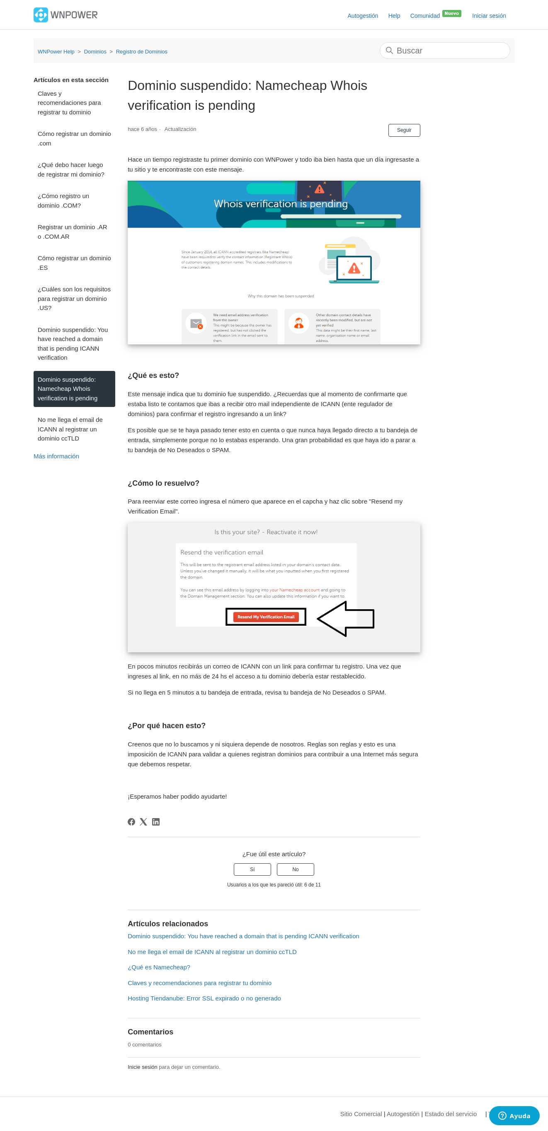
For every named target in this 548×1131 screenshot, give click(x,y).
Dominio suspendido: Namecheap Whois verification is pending (67, 389)
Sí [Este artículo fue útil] (252, 869)
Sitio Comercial (361, 1113)
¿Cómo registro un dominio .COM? (63, 200)
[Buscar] (445, 50)
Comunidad (436, 14)
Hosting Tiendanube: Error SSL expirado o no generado (204, 998)
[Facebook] (131, 822)
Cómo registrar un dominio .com (74, 138)
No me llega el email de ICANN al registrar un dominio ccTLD (70, 429)
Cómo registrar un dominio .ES (74, 262)
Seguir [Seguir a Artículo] (404, 130)
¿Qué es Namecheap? (159, 967)
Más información (56, 456)
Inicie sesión (143, 1067)
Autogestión (363, 15)
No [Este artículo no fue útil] (295, 869)
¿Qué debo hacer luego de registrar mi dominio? (71, 169)
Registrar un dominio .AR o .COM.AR (72, 231)
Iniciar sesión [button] (489, 15)
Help (394, 15)
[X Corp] (143, 822)
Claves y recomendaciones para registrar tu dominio (69, 103)
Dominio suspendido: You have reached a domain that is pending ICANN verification (73, 343)
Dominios (95, 51)
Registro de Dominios (141, 51)
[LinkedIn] (156, 822)
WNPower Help (56, 51)
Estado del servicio (450, 1113)
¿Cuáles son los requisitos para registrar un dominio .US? (74, 298)
